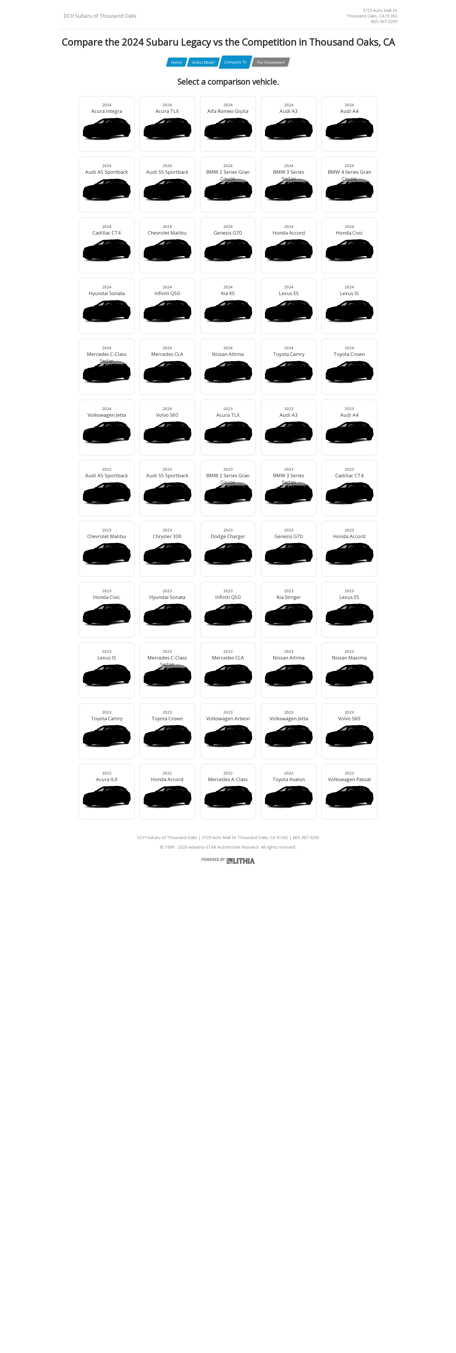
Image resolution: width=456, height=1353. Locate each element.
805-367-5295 (384, 21)
